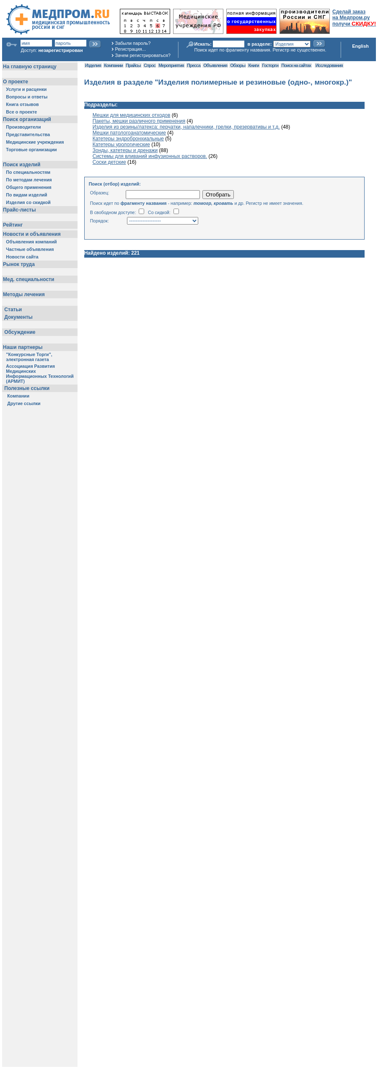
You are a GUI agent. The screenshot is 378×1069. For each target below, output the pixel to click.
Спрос (149, 65)
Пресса (193, 65)
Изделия (93, 65)
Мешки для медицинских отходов (132, 115)
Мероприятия (171, 65)
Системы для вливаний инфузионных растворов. (150, 156)
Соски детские (109, 162)
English (360, 46)
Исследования (329, 65)
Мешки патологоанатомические (129, 133)
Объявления (215, 65)
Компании (113, 65)
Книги (253, 65)
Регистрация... (130, 49)
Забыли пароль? (133, 43)
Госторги (270, 65)
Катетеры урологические (121, 144)
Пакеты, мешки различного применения (139, 121)
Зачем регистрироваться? (143, 55)
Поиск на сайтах (296, 65)
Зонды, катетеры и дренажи (125, 150)
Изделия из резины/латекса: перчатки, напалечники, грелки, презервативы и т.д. (186, 127)
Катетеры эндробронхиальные (128, 139)
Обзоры (237, 65)
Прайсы (133, 65)
